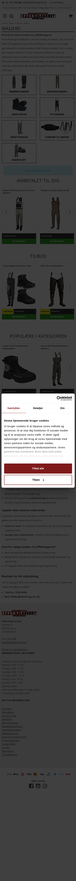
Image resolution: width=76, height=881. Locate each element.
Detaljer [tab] (38, 408)
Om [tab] (62, 408)
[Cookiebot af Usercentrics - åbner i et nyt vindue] (56, 398)
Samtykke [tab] (13, 408)
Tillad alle (38, 468)
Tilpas (38, 479)
